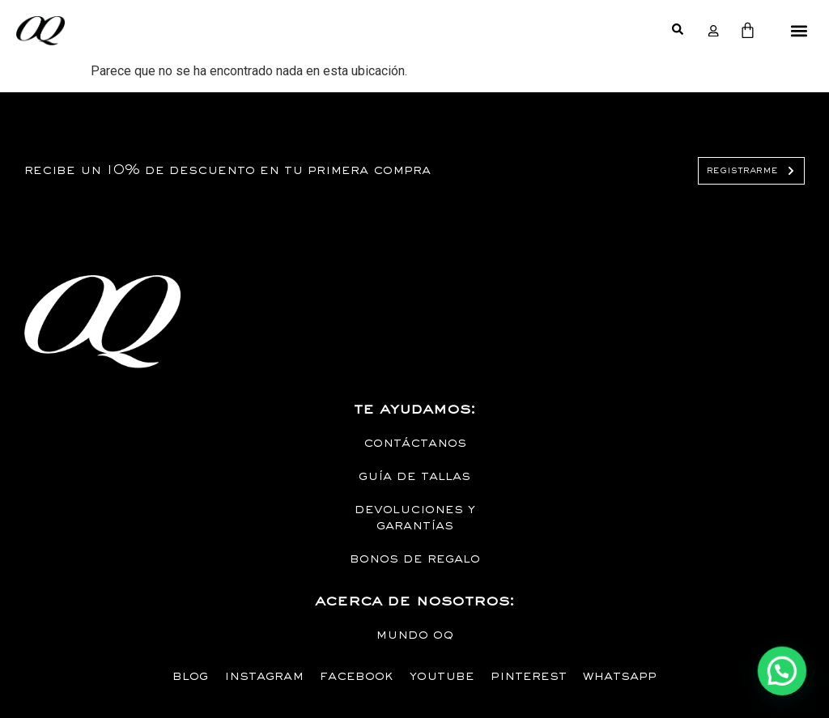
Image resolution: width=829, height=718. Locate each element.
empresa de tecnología (60, 262)
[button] (799, 31)
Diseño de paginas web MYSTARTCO (34, 249)
